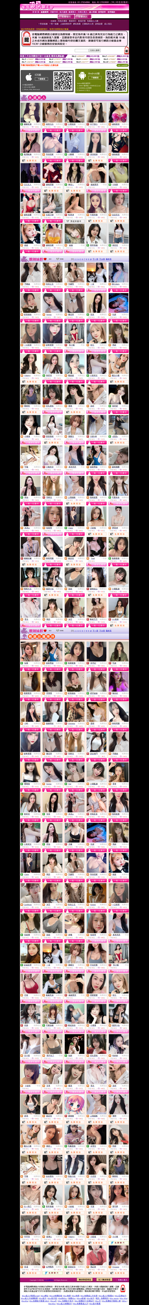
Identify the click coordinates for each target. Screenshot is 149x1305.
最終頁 (108, 259)
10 (91, 259)
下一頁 (95, 259)
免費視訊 (37, 124)
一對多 (104, 185)
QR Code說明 (123, 65)
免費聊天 (59, 724)
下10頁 (102, 259)
